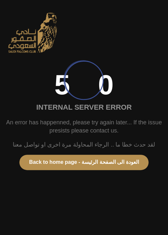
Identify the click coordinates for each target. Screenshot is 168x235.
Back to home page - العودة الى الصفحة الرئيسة (84, 162)
